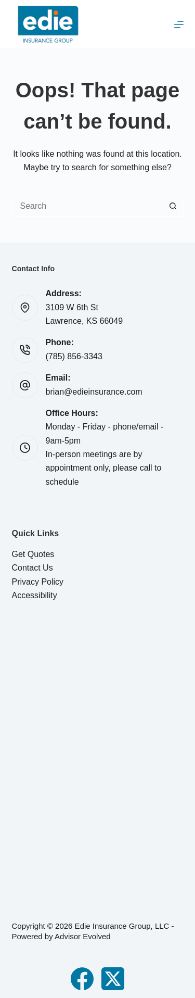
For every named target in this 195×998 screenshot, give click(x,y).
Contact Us (32, 567)
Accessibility (34, 595)
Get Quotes (33, 554)
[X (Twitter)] (112, 978)
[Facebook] (82, 978)
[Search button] (173, 206)
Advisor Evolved (83, 936)
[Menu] (179, 24)
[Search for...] (87, 206)
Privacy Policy (38, 581)
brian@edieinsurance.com (94, 391)
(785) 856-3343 (74, 356)
